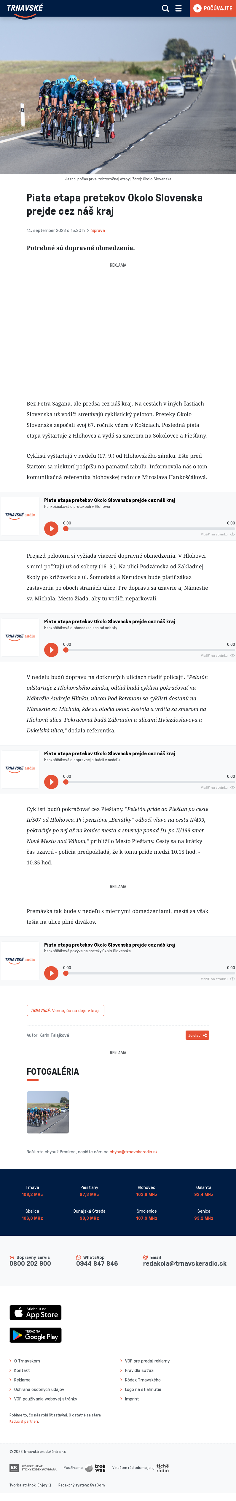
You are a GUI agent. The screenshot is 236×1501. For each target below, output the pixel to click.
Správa (98, 230)
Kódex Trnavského (143, 1379)
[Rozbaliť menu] (178, 8)
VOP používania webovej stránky (45, 1398)
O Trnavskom (27, 1360)
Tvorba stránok (22, 1485)
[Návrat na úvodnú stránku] (25, 11)
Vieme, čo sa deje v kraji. (66, 1010)
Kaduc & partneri (23, 1421)
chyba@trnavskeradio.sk (134, 1151)
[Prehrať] (51, 528)
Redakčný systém (73, 1485)
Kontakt (22, 1370)
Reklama (22, 1379)
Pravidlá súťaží (139, 1370)
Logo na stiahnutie (143, 1389)
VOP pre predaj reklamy (147, 1360)
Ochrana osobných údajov (39, 1389)
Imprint (132, 1398)
